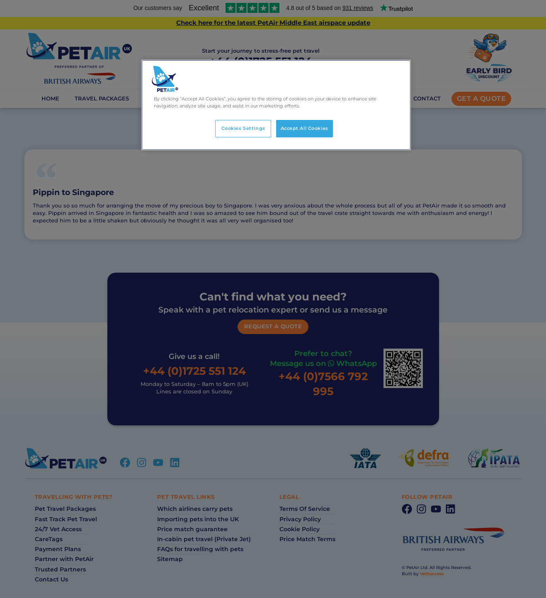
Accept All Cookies (304, 128)
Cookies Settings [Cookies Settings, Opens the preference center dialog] (243, 128)
